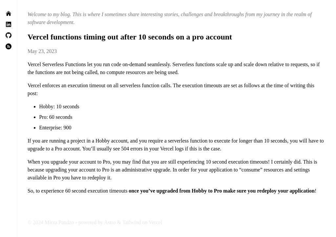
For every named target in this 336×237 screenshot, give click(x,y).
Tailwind (131, 222)
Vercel (155, 222)
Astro (110, 222)
